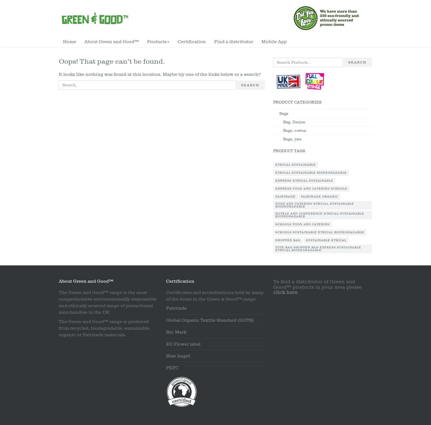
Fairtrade (176, 308)
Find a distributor (233, 41)
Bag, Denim (294, 122)
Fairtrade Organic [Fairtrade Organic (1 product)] (319, 196)
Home (69, 41)
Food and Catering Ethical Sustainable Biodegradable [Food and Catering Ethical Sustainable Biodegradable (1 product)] (314, 205)
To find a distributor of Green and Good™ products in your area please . (317, 287)
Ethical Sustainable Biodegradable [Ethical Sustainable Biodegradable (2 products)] (311, 172)
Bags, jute (292, 139)
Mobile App (274, 41)
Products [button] (158, 41)
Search (250, 85)
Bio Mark (176, 332)
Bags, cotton (294, 130)
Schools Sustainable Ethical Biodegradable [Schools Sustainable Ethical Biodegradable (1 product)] (319, 232)
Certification (192, 41)
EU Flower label (183, 344)
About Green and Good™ (111, 41)
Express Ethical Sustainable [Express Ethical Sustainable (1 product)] (304, 180)
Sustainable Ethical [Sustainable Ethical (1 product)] (326, 240)
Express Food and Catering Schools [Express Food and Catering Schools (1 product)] (311, 188)
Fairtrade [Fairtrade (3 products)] (285, 196)
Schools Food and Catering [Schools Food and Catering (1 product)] (302, 224)
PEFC (172, 367)
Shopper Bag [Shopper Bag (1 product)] (287, 240)
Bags (283, 113)
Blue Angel (178, 356)
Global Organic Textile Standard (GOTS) (210, 320)
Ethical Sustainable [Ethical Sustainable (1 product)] (295, 164)
